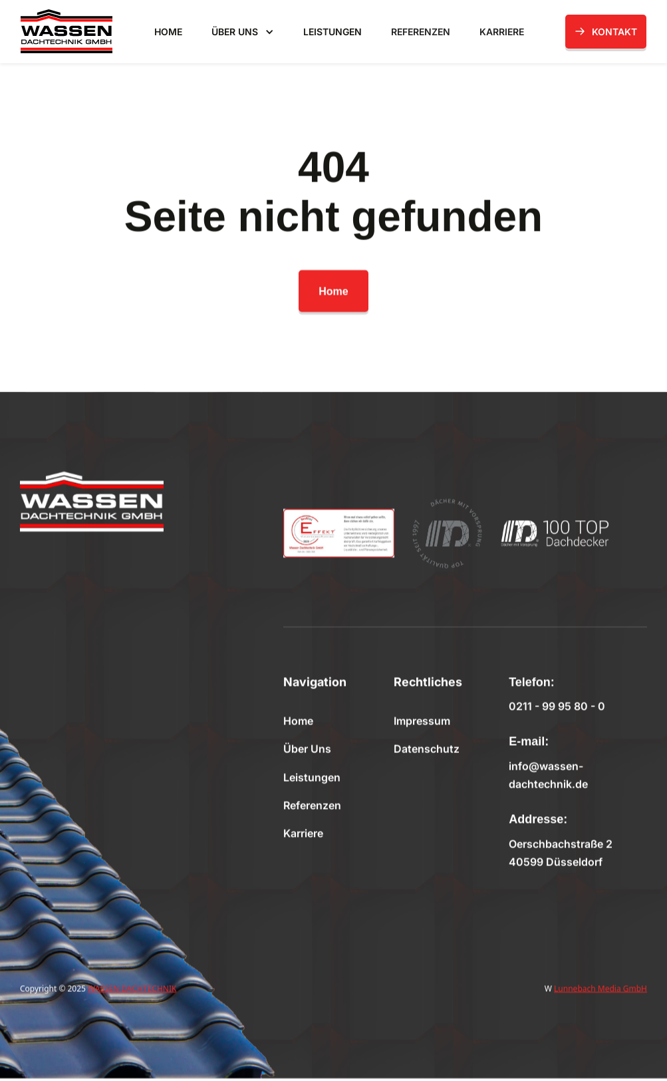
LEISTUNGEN (332, 31)
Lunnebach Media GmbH (600, 988)
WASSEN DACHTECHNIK (132, 988)
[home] (66, 31)
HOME (168, 31)
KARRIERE (501, 31)
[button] (243, 33)
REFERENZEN (420, 31)
